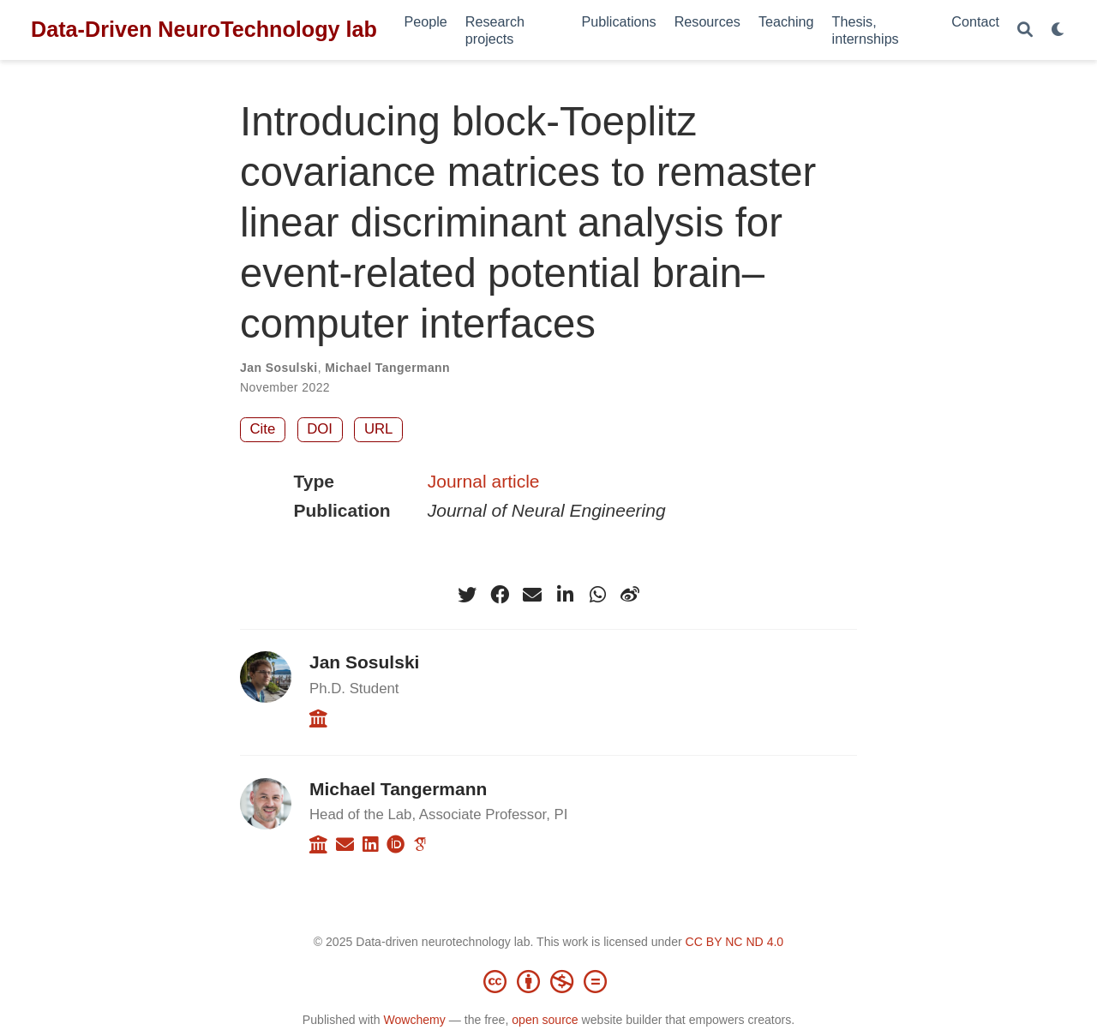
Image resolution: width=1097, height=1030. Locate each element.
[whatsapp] (597, 595)
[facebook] (500, 595)
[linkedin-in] (565, 595)
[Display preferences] (1058, 30)
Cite (263, 429)
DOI (320, 429)
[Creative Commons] (548, 981)
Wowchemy (414, 1020)
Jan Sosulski (279, 367)
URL (378, 429)
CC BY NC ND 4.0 (735, 942)
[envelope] (532, 595)
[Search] (1025, 30)
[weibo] (630, 595)
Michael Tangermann (387, 367)
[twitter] (467, 595)
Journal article (484, 481)
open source (545, 1020)
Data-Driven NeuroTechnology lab (204, 29)
